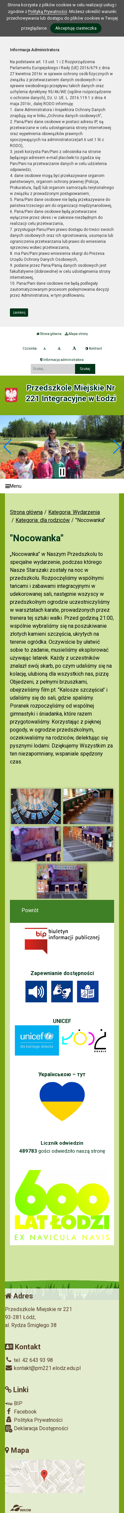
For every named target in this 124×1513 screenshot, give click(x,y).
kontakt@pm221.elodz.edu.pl (43, 1368)
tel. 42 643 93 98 (29, 1360)
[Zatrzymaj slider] (62, 472)
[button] (7, 446)
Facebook (21, 1411)
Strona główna (49, 334)
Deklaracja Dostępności (36, 1428)
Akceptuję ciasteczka (76, 28)
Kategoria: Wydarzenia (74, 512)
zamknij (19, 312)
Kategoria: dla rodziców (43, 520)
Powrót (29, 910)
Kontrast (93, 348)
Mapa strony (76, 334)
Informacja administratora (62, 360)
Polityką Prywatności (47, 11)
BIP (13, 1403)
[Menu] (62, 486)
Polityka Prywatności (33, 1420)
